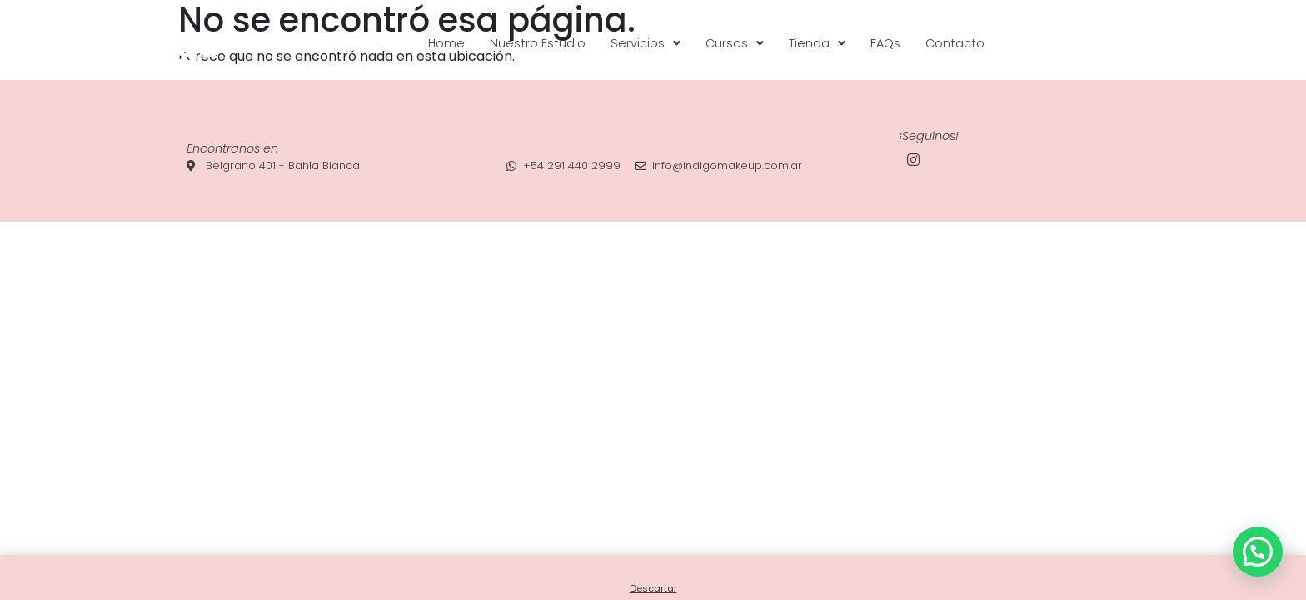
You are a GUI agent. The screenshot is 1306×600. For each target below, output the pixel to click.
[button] (645, 43)
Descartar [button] (653, 588)
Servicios (645, 43)
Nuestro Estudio (538, 43)
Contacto (954, 43)
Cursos (734, 43)
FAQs (885, 43)
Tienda (817, 43)
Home (446, 43)
